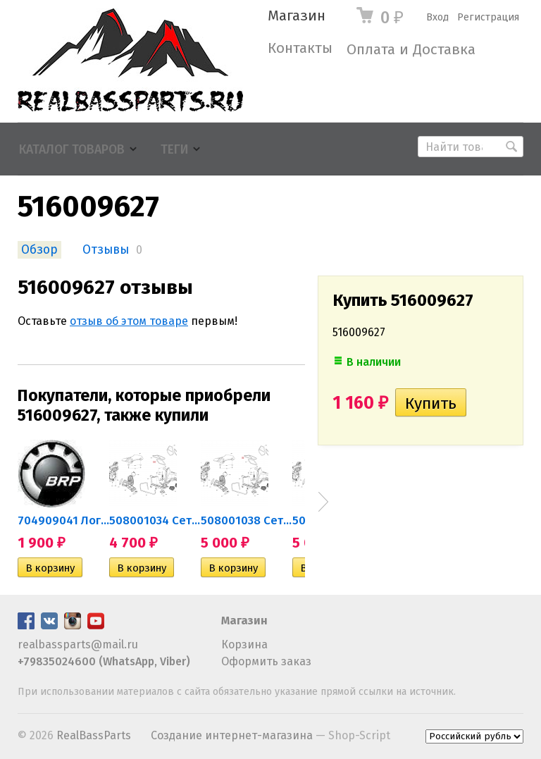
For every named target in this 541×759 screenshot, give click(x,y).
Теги (174, 149)
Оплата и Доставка (411, 49)
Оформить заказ (266, 661)
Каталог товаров (72, 149)
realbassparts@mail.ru (78, 644)
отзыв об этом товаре (129, 321)
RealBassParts (93, 735)
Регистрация (488, 17)
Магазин (296, 16)
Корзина (244, 644)
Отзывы (105, 249)
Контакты (300, 48)
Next (323, 502)
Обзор (39, 249)
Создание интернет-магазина (232, 735)
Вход (437, 17)
